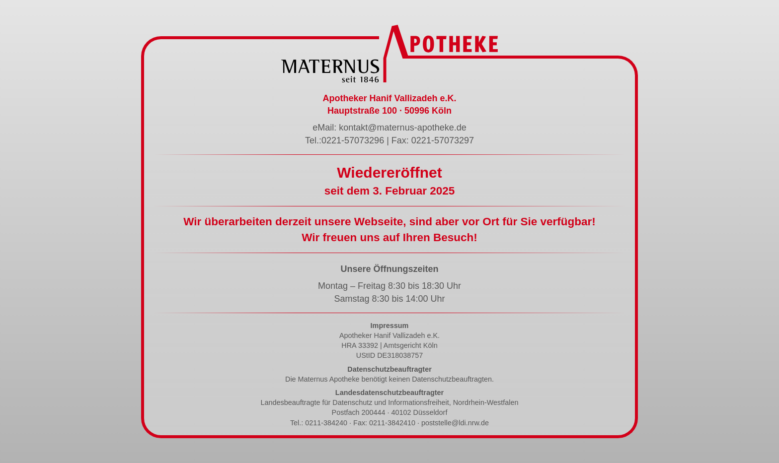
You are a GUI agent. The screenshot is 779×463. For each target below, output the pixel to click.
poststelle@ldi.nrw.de (455, 423)
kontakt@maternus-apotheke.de (402, 127)
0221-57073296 (352, 140)
